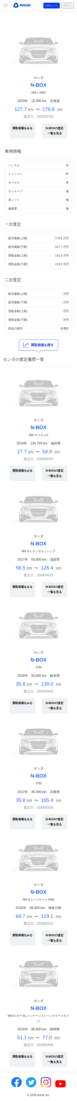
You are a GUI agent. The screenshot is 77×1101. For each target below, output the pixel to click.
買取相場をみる (22, 128)
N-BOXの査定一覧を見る (54, 130)
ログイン (67, 5)
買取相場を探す (38, 344)
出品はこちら (51, 5)
